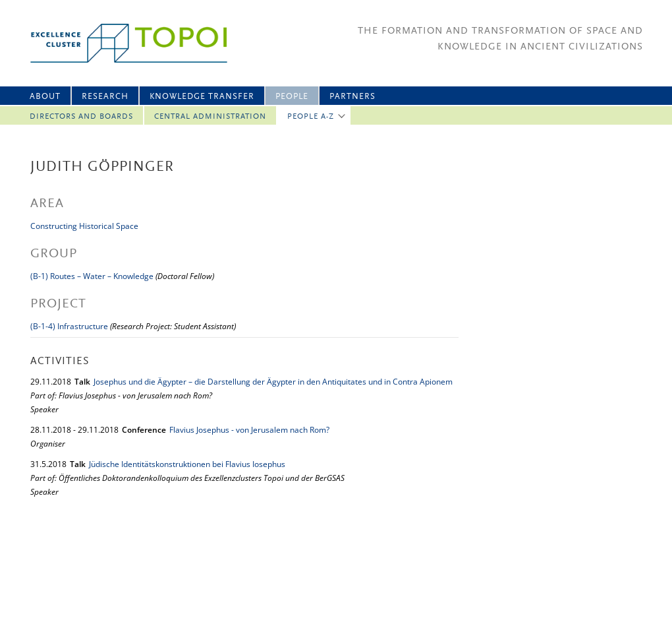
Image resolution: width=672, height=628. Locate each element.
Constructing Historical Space (84, 226)
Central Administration (210, 117)
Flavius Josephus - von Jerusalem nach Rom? (249, 429)
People (291, 96)
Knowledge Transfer (202, 96)
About (45, 96)
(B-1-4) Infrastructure (69, 326)
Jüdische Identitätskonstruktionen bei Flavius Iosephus (187, 464)
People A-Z (310, 117)
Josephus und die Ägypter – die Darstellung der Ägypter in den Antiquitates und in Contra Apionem (273, 381)
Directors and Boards (81, 117)
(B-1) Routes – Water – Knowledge (92, 276)
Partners (352, 96)
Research (105, 96)
